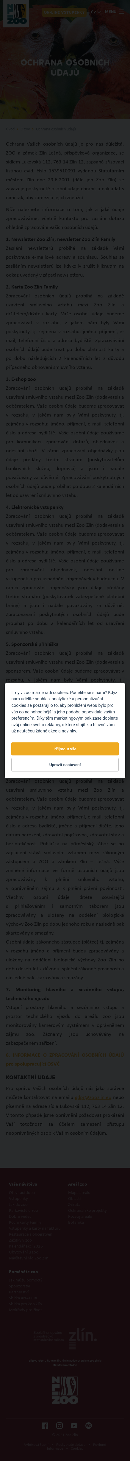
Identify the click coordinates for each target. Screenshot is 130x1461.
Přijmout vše (65, 748)
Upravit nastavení (65, 764)
